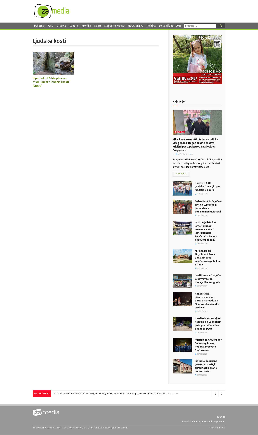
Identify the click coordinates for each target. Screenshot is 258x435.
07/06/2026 (201, 286)
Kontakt (186, 421)
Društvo (61, 25)
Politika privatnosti (202, 421)
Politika (151, 25)
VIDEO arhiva (135, 25)
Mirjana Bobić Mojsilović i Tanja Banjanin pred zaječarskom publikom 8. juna (208, 257)
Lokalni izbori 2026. (170, 25)
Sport (97, 25)
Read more (181, 174)
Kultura (73, 25)
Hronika (86, 25)
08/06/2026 (182, 154)
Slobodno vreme (114, 25)
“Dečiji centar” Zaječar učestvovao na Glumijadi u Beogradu (208, 279)
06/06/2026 (201, 354)
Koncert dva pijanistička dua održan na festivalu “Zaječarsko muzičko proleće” (207, 300)
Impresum (218, 421)
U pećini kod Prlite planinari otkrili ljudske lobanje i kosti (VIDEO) (51, 81)
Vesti (50, 25)
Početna (39, 25)
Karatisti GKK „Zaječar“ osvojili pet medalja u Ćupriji (207, 187)
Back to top (217, 428)
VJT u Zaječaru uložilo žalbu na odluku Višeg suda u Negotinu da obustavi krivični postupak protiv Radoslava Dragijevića (109, 394)
